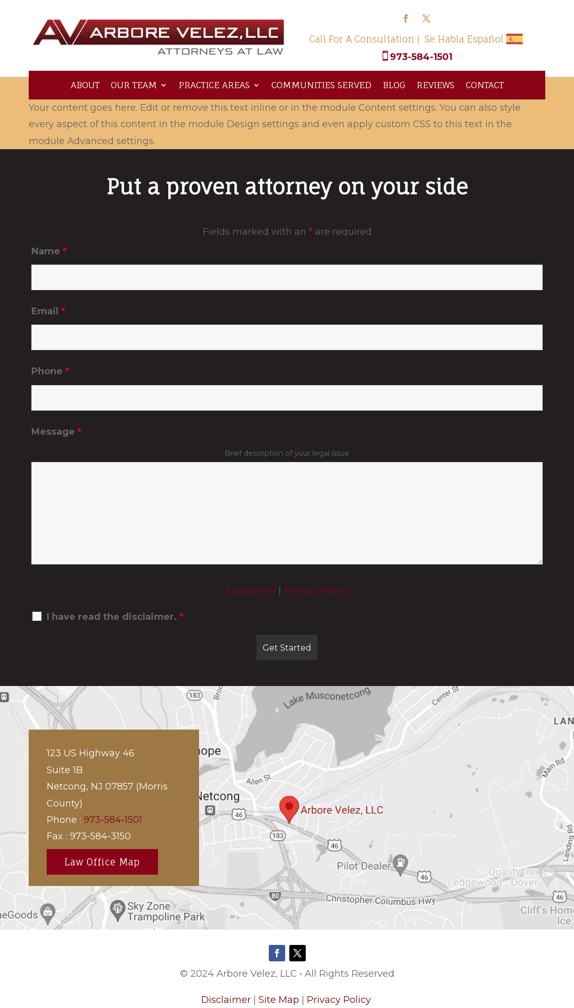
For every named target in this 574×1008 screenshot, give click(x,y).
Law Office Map (102, 862)
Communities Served (321, 84)
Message (56, 431)
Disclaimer (251, 590)
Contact (485, 84)
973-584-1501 (421, 57)
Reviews (435, 84)
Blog (394, 84)
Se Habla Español (464, 39)
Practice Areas (214, 84)
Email (48, 311)
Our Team (134, 84)
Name (49, 251)
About (85, 84)
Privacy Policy (316, 590)
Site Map (279, 999)
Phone (50, 371)
